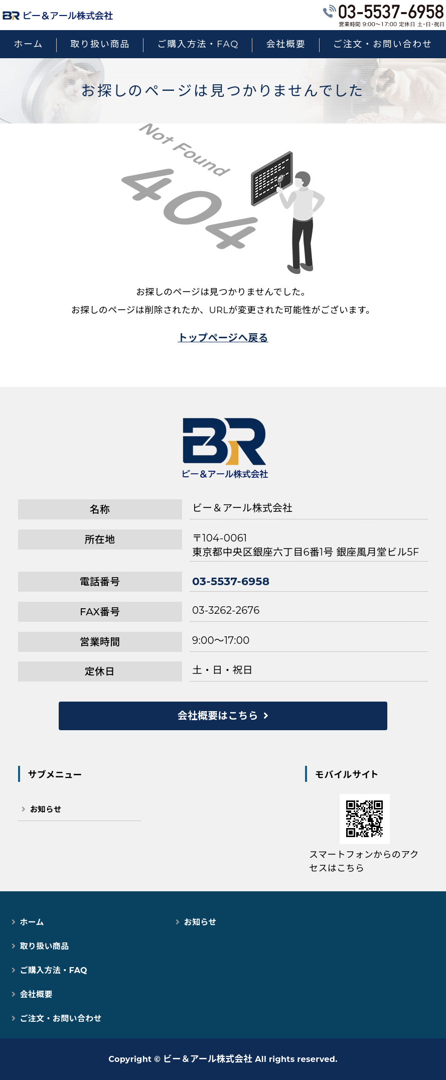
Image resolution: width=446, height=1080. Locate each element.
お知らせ (46, 809)
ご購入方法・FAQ (198, 44)
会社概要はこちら (218, 716)
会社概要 (286, 44)
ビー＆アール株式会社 (207, 1058)
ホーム (28, 44)
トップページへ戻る (223, 338)
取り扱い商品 (100, 44)
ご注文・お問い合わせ (382, 44)
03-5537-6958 (230, 581)
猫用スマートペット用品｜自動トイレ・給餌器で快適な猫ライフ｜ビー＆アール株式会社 (57, 15)
